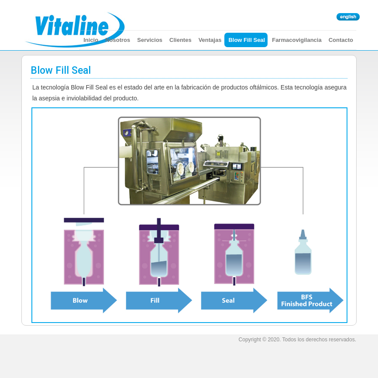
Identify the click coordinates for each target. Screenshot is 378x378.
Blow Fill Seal (246, 40)
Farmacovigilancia (296, 40)
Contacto (341, 40)
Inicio (90, 40)
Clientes (180, 40)
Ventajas (210, 40)
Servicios (149, 40)
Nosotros (117, 40)
